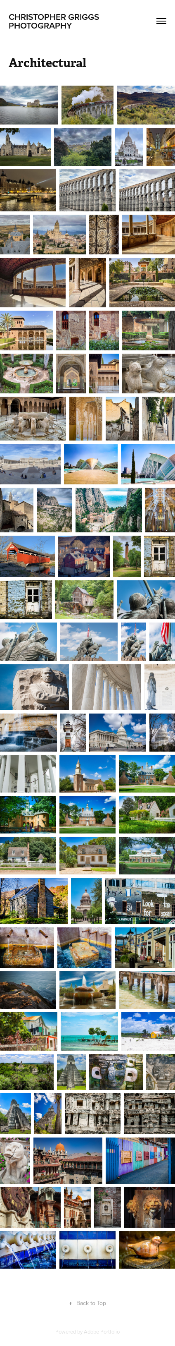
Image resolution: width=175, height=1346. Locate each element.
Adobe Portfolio (102, 1331)
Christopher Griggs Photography (55, 20)
